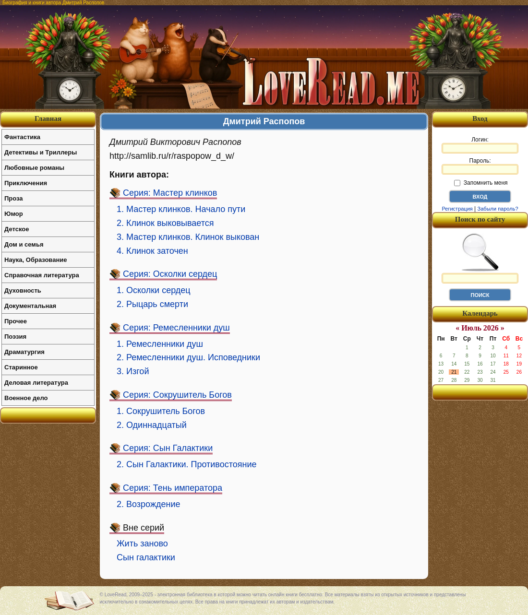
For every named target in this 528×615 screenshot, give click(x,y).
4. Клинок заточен (152, 251)
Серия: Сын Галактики (168, 448)
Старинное (21, 367)
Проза (13, 198)
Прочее (15, 321)
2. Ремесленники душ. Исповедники (188, 357)
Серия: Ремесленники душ (176, 327)
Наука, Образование (35, 259)
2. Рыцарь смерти (152, 304)
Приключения (25, 183)
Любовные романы (34, 167)
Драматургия (24, 351)
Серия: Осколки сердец (170, 274)
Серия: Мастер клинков (170, 193)
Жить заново (142, 543)
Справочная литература (41, 275)
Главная (48, 118)
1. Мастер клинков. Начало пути (181, 209)
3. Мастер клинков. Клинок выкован (188, 237)
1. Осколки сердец (154, 290)
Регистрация (457, 209)
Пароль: (480, 166)
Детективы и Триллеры (40, 152)
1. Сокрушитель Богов (161, 411)
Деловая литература (36, 382)
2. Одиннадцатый (152, 425)
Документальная (30, 305)
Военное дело (26, 398)
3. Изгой (133, 371)
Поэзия (15, 336)
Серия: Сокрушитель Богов (177, 395)
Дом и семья (24, 244)
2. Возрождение (148, 504)
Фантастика (22, 137)
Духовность (22, 290)
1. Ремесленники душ (160, 344)
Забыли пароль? (498, 209)
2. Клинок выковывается (165, 223)
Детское (16, 229)
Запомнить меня (480, 182)
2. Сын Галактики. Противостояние (187, 464)
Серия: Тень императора (172, 488)
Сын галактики (146, 557)
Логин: (480, 145)
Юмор (13, 213)
